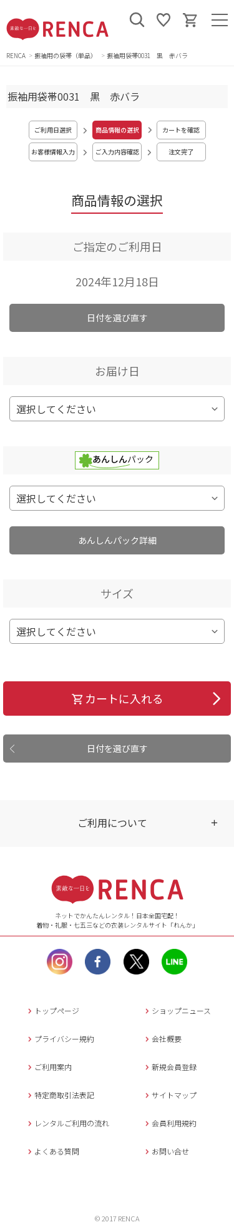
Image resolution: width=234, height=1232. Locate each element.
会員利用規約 (169, 1123)
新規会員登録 (169, 1066)
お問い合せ (165, 1151)
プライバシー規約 (59, 1038)
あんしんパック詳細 (117, 540)
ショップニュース (176, 1010)
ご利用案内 (48, 1066)
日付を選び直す (117, 317)
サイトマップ (169, 1094)
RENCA (16, 55)
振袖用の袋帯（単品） (66, 55)
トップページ (52, 1010)
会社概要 (162, 1038)
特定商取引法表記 (59, 1094)
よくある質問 (52, 1151)
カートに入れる (117, 698)
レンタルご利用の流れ (67, 1123)
